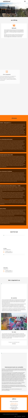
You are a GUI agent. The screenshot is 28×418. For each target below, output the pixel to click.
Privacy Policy (19, 416)
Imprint (15, 416)
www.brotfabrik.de (19, 134)
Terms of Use (23, 416)
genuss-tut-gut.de (3, 199)
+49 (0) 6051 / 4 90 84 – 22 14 (14, 404)
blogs (13, 200)
